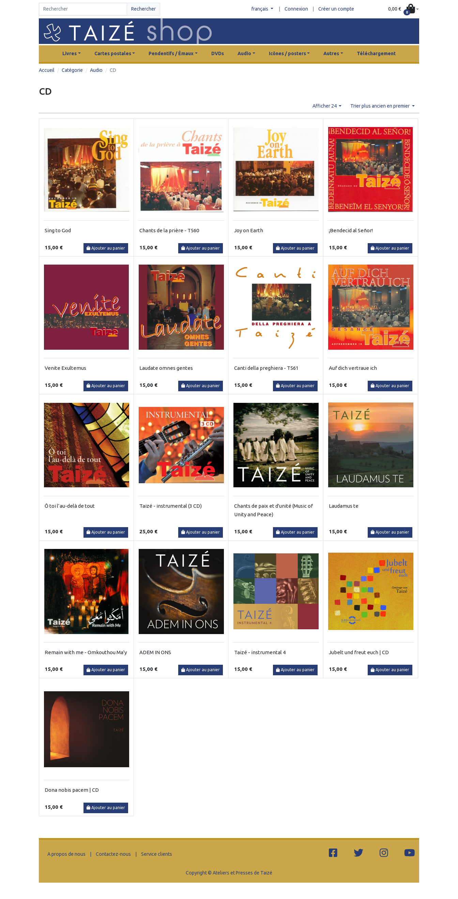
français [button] (260, 9)
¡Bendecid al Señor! (351, 230)
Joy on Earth (248, 230)
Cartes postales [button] (112, 53)
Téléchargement (376, 53)
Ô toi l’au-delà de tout (70, 506)
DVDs (217, 53)
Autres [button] (331, 53)
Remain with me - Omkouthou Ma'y (86, 652)
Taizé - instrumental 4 (260, 652)
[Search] (83, 9)
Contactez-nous (113, 854)
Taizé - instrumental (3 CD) (170, 506)
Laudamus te (343, 506)
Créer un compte (336, 9)
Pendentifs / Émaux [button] (171, 53)
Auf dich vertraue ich (353, 368)
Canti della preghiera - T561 (266, 368)
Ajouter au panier (106, 248)
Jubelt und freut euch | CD (359, 652)
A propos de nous (66, 854)
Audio (96, 70)
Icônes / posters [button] (287, 53)
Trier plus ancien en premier (380, 106)
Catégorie (72, 70)
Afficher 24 (325, 106)
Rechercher (143, 9)
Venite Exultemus (65, 368)
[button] (403, 9)
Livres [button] (69, 53)
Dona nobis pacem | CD (72, 790)
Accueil (47, 70)
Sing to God (58, 230)
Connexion (296, 9)
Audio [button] (244, 53)
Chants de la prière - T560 (169, 230)
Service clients (156, 854)
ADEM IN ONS (155, 652)
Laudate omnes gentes (166, 368)
